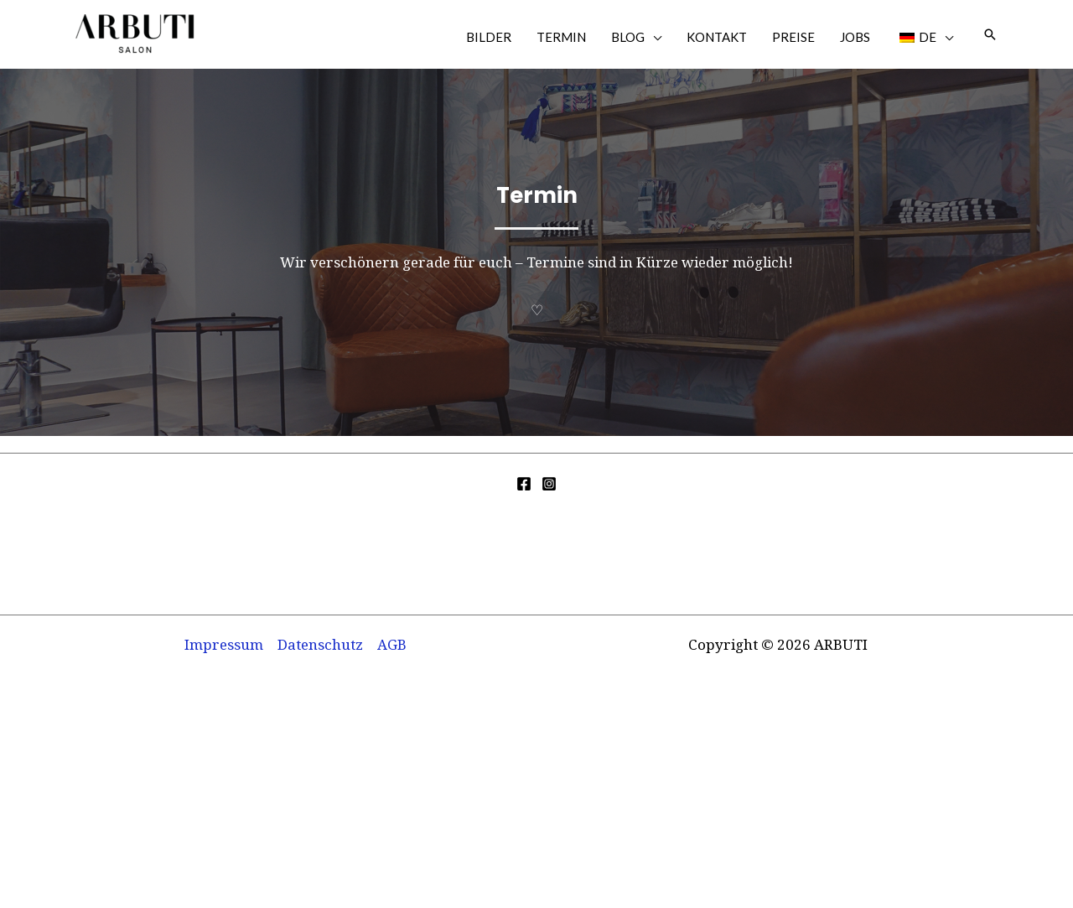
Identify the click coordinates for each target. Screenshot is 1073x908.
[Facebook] (523, 483)
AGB (392, 644)
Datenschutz (320, 644)
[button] (990, 34)
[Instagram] (549, 483)
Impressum (223, 644)
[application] (653, 36)
